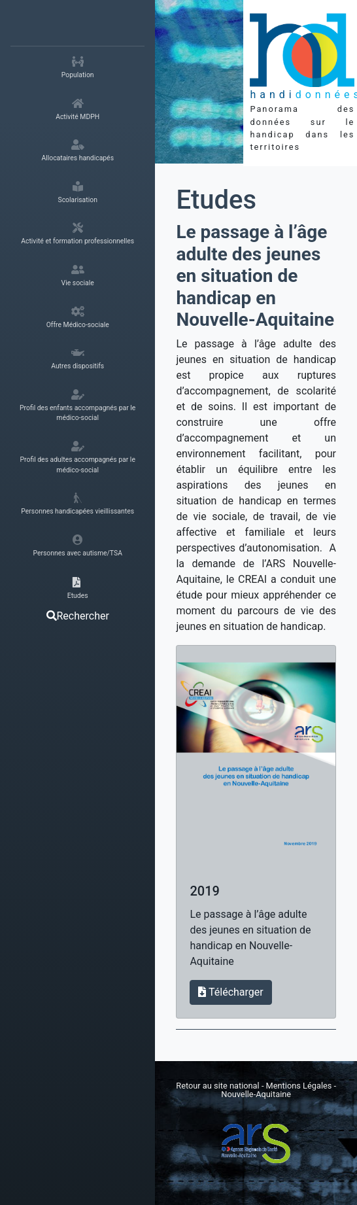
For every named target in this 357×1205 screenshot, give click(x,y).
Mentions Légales (300, 1086)
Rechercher (77, 616)
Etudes (216, 199)
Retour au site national (217, 1086)
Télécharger (230, 992)
